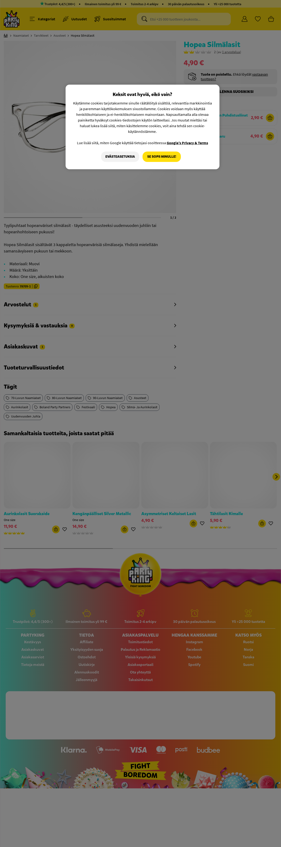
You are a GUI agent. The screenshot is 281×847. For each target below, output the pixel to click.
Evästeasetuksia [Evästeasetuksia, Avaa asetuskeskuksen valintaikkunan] (120, 156)
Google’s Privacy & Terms (187, 142)
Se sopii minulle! (161, 156)
